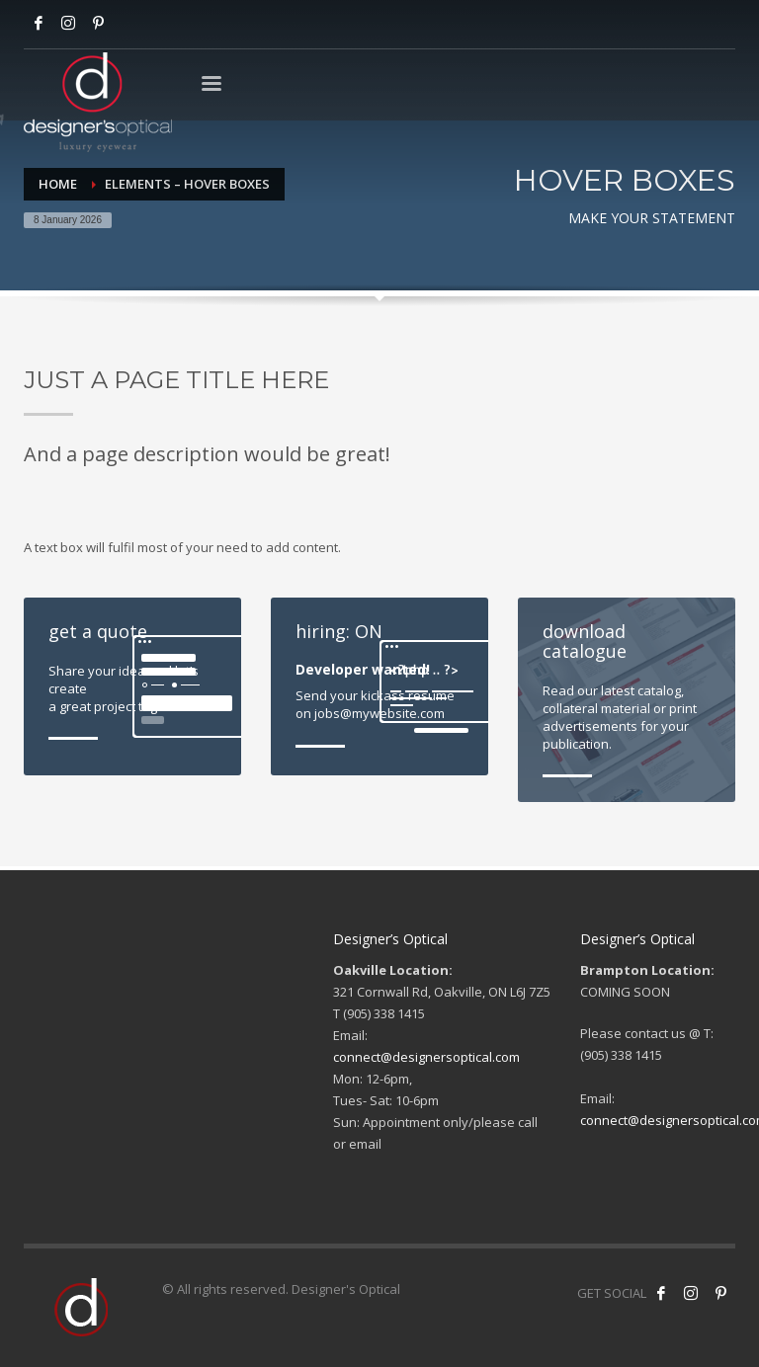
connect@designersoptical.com (426, 1057)
